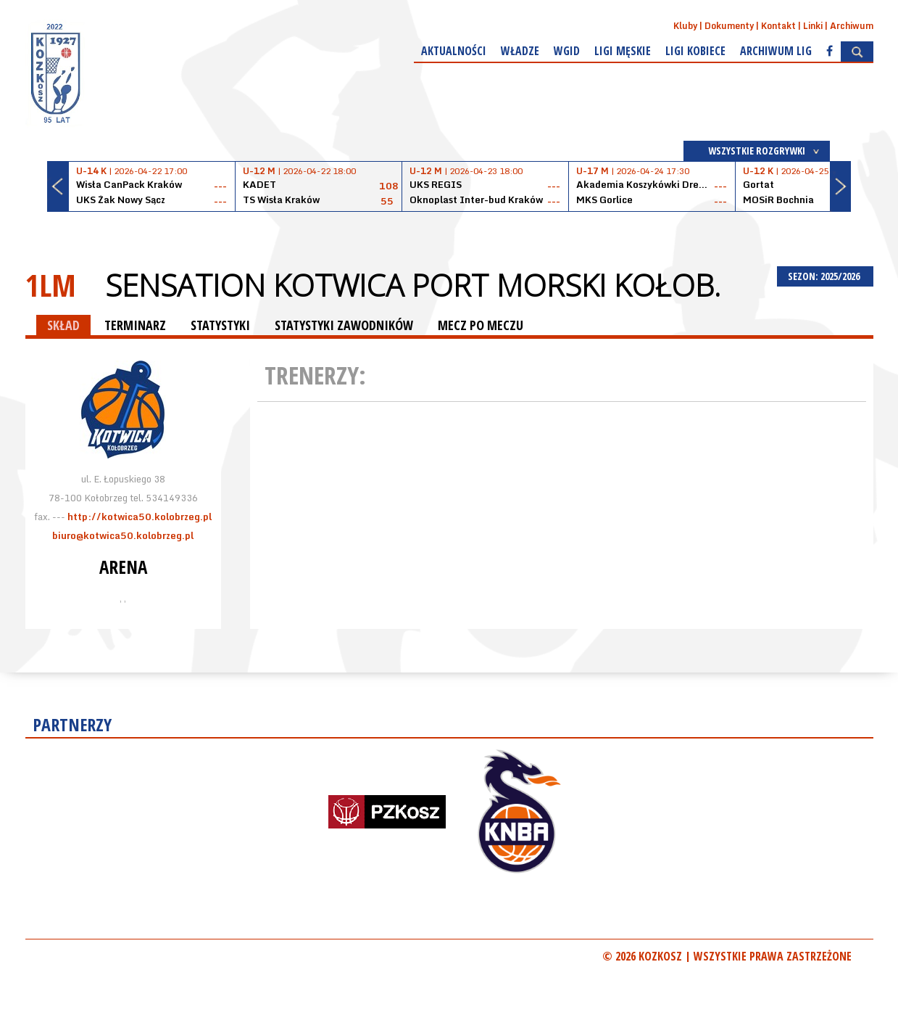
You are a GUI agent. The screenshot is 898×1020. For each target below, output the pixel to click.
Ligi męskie (622, 51)
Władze (520, 51)
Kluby (685, 26)
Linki (813, 26)
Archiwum (851, 26)
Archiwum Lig (776, 51)
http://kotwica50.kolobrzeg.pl (139, 517)
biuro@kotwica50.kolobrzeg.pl (123, 535)
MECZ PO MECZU (480, 325)
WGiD (567, 51)
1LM (50, 284)
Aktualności (453, 51)
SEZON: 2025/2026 (825, 276)
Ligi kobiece (695, 51)
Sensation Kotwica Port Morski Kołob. (412, 285)
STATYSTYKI (220, 325)
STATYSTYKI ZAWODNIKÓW (344, 325)
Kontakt (778, 26)
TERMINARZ (135, 325)
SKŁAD (63, 325)
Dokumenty (729, 26)
